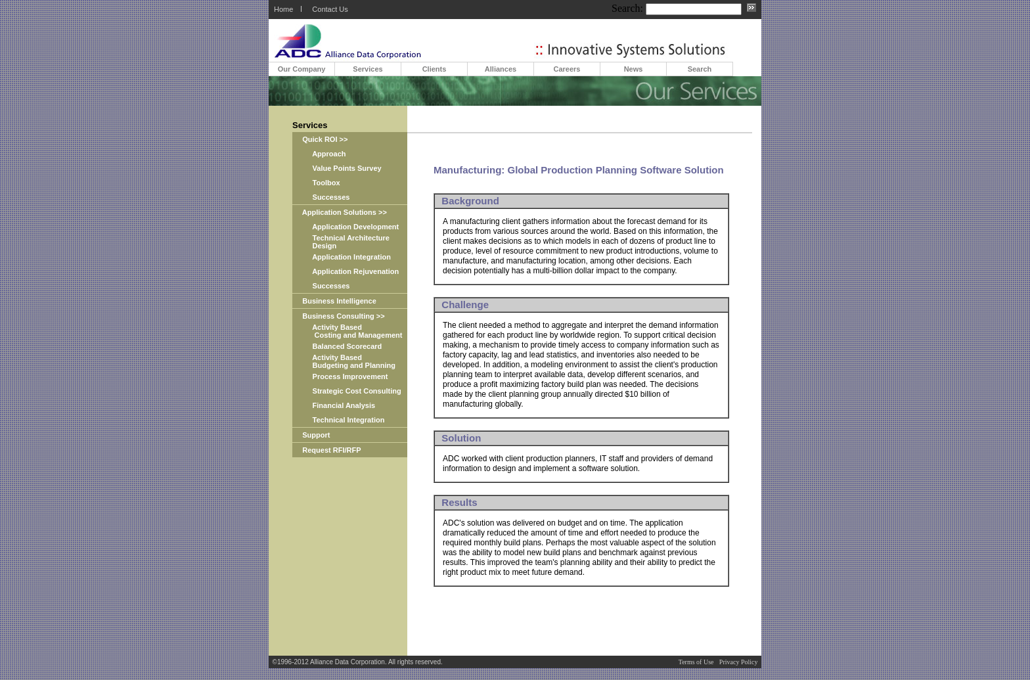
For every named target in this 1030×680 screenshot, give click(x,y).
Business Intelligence (334, 301)
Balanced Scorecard (337, 346)
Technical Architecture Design (341, 242)
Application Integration (341, 257)
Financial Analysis (333, 405)
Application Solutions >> (339, 212)
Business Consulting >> (338, 316)
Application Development (345, 227)
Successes (320, 197)
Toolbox (316, 183)
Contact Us (329, 9)
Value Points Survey (337, 168)
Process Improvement (340, 376)
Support (311, 435)
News (633, 69)
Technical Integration (338, 420)
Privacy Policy (738, 662)
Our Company (302, 69)
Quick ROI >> (319, 139)
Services (367, 69)
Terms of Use (696, 662)
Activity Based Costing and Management (347, 331)
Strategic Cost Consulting (346, 391)
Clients (434, 69)
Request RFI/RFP (326, 450)
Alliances (500, 69)
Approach (319, 154)
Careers (567, 69)
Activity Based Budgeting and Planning (343, 361)
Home (283, 9)
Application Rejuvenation (345, 271)
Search (700, 69)
